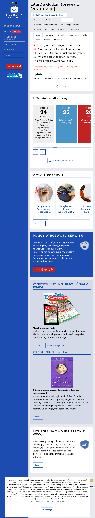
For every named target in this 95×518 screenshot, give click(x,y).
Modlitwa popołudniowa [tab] (44, 29)
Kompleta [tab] (75, 29)
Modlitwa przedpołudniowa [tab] (45, 25)
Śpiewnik (9, 50)
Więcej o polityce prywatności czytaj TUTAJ (47, 501)
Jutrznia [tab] (67, 20)
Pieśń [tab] (38, 40)
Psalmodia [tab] (49, 35)
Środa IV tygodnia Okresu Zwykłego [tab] (49, 15)
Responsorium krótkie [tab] (78, 35)
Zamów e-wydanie (55, 345)
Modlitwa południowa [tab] (70, 25)
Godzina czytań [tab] (52, 20)
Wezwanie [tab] (38, 20)
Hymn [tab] (38, 35)
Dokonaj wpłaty (44, 269)
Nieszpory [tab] (62, 29)
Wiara (7, 55)
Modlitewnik (11, 44)
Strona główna (13, 26)
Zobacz (38, 345)
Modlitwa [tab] (58, 40)
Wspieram (14, 66)
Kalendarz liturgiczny (11, 38)
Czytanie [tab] (61, 35)
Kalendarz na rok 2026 (61, 160)
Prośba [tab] (47, 40)
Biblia (12, 31)
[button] (35, 152)
